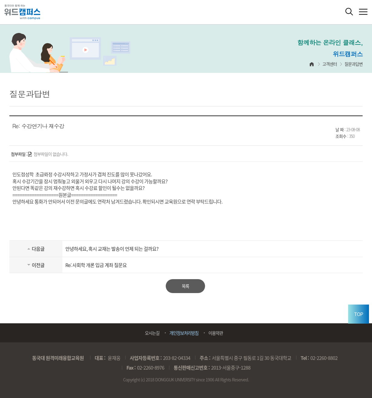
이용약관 (215, 333)
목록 (185, 286)
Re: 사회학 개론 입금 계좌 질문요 (96, 265)
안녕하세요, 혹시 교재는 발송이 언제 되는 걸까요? (111, 248)
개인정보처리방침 (183, 333)
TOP (358, 314)
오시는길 (152, 333)
